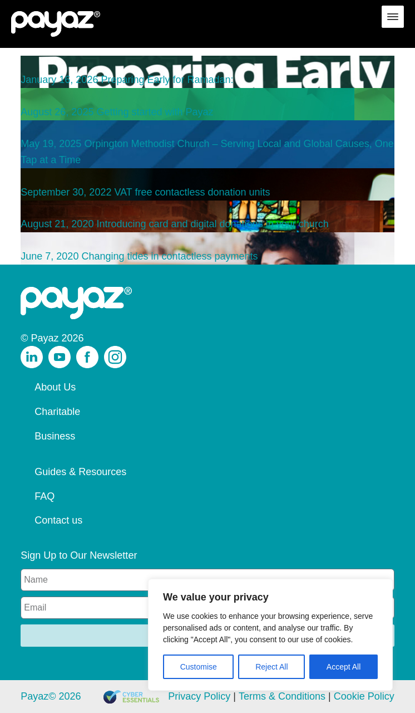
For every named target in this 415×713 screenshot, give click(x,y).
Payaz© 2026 (51, 696)
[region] (270, 635)
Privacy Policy (199, 696)
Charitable (57, 411)
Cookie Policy (364, 696)
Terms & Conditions (282, 696)
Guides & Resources (80, 471)
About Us (55, 387)
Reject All (271, 666)
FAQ (44, 496)
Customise (198, 666)
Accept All (343, 666)
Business (54, 436)
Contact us (58, 520)
